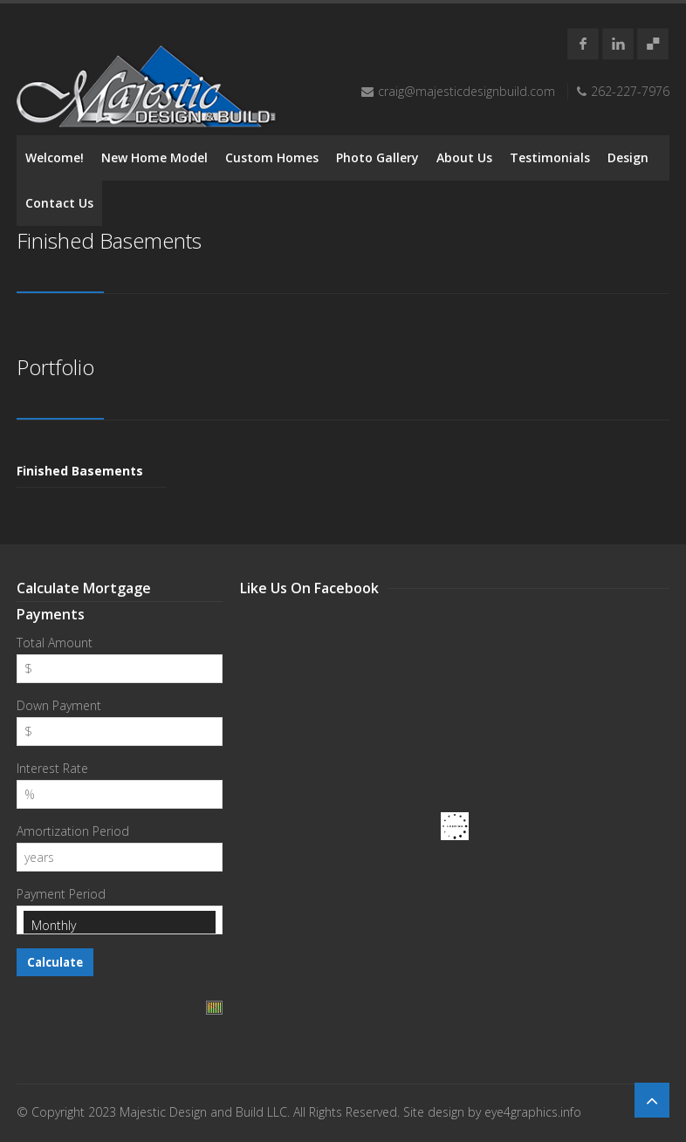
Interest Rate (52, 768)
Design (627, 157)
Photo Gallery (377, 157)
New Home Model (154, 157)
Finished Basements (80, 470)
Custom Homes (272, 157)
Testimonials (550, 157)
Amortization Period (73, 831)
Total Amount (55, 642)
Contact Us (59, 203)
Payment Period (61, 894)
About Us (464, 157)
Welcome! (54, 157)
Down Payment (59, 705)
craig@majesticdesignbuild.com (466, 91)
